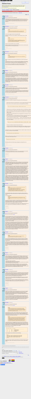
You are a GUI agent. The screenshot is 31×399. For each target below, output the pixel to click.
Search (8, 0)
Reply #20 (6, 98)
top (28, 357)
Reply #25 (6, 234)
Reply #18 (6, 72)
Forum (11, 0)
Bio (12, 184)
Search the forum (21, 355)
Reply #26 (6, 255)
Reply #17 (6, 53)
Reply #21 (6, 150)
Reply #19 (6, 86)
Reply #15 (6, 17)
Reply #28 (6, 290)
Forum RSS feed (4, 365)
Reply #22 (6, 161)
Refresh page (20, 12)
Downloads (4, 0)
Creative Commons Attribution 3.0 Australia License (15, 359)
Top (5, 24)
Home (1, 0)
